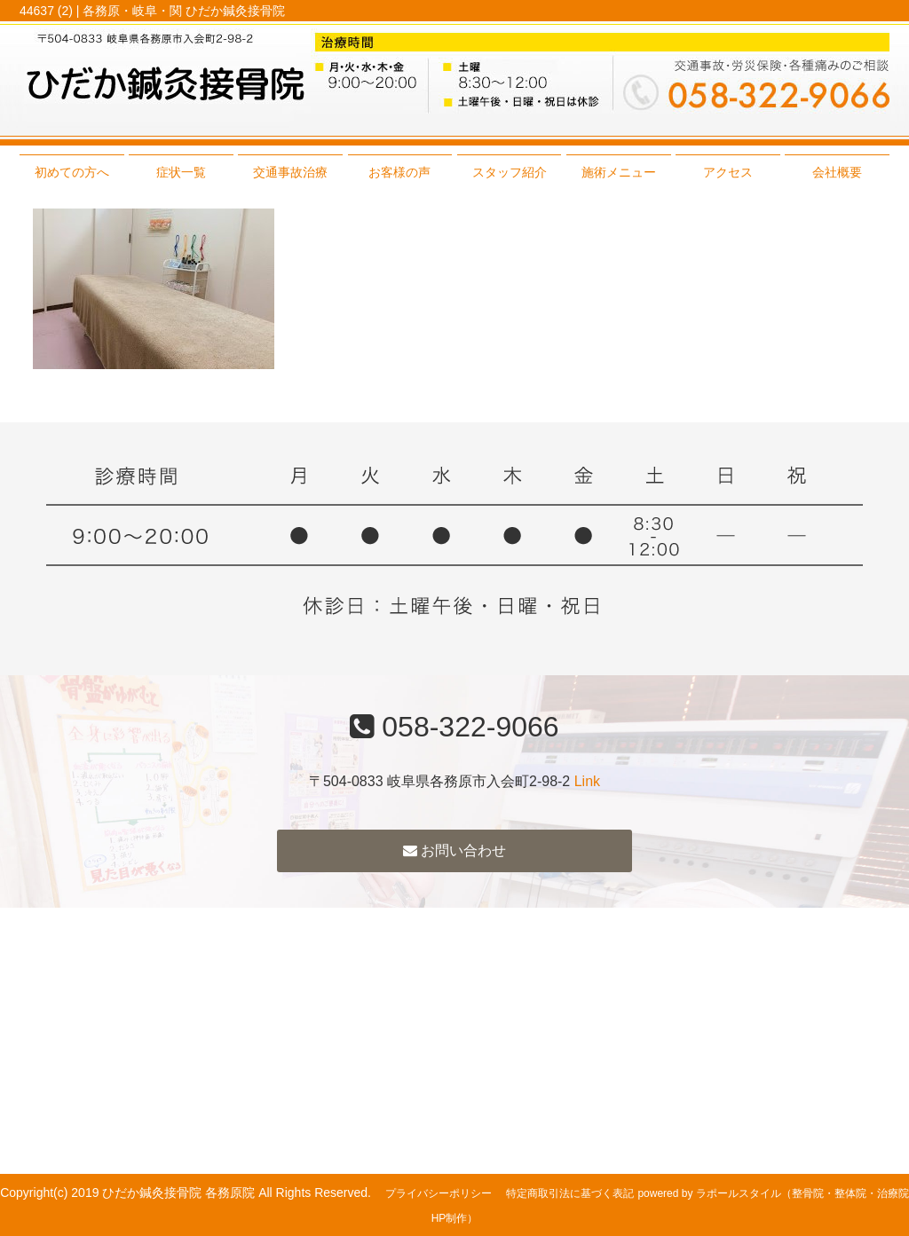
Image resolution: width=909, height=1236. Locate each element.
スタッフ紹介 (509, 172)
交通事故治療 (290, 172)
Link (587, 781)
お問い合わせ (454, 850)
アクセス (728, 172)
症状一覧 (181, 172)
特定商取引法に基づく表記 (570, 1193)
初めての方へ (72, 172)
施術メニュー (618, 172)
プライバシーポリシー (438, 1193)
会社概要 (837, 172)
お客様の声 (399, 172)
